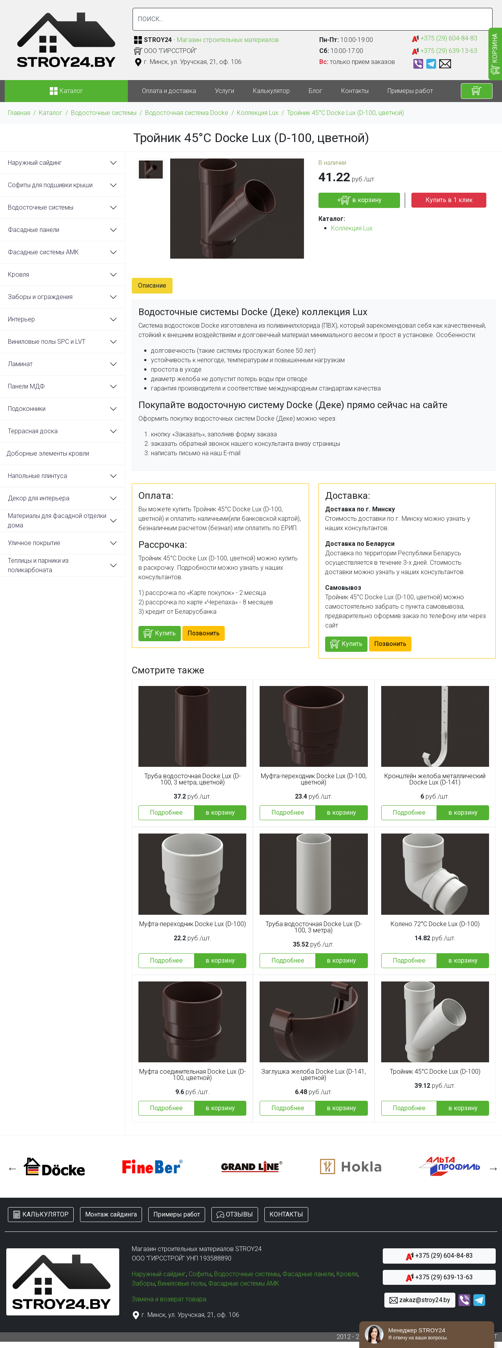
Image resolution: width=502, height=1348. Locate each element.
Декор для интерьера (38, 498)
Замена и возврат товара (169, 1299)
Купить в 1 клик (449, 200)
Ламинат (20, 364)
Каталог (50, 113)
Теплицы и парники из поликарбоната (38, 565)
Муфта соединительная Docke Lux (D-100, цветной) (192, 1075)
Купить (160, 633)
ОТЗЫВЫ (234, 1215)
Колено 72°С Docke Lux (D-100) (435, 924)
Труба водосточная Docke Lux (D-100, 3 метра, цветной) (192, 779)
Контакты (355, 91)
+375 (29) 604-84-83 (444, 39)
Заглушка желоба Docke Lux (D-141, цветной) (313, 1075)
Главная (19, 113)
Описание (152, 285)
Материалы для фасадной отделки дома (57, 520)
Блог (315, 91)
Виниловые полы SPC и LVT (46, 341)
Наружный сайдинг (35, 162)
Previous (11, 1166)
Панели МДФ (26, 386)
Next (491, 1166)
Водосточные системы (103, 113)
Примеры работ (410, 91)
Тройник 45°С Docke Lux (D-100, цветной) (345, 113)
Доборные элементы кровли (47, 453)
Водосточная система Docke (186, 113)
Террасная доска (33, 431)
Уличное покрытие (34, 543)
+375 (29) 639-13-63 (444, 51)
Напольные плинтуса (37, 476)
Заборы (143, 1283)
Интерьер (21, 319)
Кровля (18, 274)
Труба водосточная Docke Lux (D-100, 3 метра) (314, 927)
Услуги (224, 91)
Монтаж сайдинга (111, 1214)
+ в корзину (359, 200)
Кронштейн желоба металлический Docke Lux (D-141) (435, 779)
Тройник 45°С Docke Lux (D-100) (435, 1072)
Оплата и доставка (169, 91)
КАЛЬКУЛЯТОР (41, 1215)
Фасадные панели (33, 229)
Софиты (200, 1274)
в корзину (220, 812)
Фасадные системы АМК (43, 252)
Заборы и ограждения (40, 297)
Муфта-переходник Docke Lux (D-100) (192, 924)
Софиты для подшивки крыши (50, 185)
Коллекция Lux (257, 113)
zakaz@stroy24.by (419, 1300)
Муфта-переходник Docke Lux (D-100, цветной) (314, 779)
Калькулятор (271, 91)
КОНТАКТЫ (286, 1214)
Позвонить (203, 633)
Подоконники (26, 408)
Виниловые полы (182, 1283)
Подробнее (166, 812)
